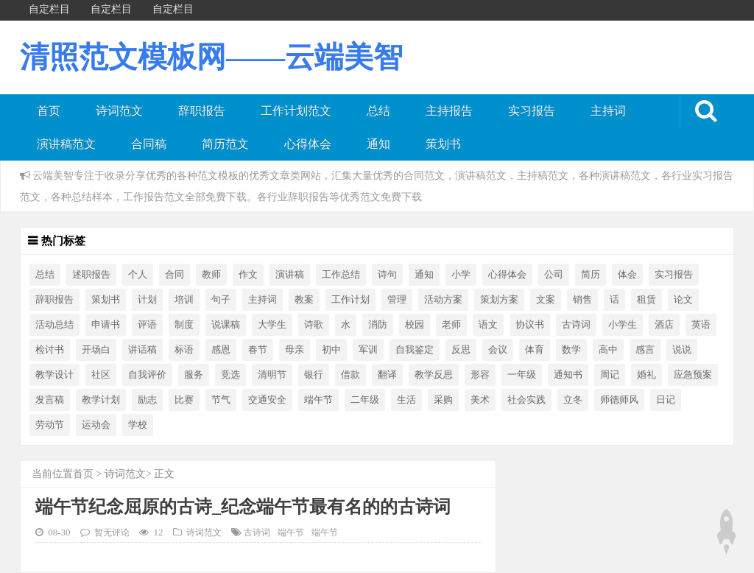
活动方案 (443, 300)
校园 (414, 325)
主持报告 (449, 111)
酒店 (664, 325)
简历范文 (225, 144)
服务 (193, 375)
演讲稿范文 (66, 144)
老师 (451, 325)
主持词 (608, 111)
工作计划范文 (296, 111)
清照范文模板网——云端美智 (211, 57)
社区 (100, 375)
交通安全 (267, 400)
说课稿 (225, 325)
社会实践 (526, 400)
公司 (553, 275)
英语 (701, 325)
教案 (304, 300)
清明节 (272, 375)
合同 (174, 275)
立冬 (572, 400)
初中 (331, 350)
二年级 (364, 400)
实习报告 (531, 111)
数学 (571, 350)
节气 (220, 400)
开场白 (96, 350)
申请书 (105, 325)
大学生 (272, 325)
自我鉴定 (414, 350)
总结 (378, 111)
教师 (211, 275)
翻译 (387, 375)
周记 (609, 375)
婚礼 (646, 375)
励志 (147, 400)
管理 (396, 300)
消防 (377, 325)
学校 (137, 425)
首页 (48, 111)
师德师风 (619, 400)
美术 (480, 400)
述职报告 (91, 275)
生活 (406, 400)
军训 (368, 350)
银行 (313, 375)
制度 (184, 325)
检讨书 (49, 350)
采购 (443, 400)
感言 (645, 350)
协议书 (529, 325)
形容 (480, 375)
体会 (627, 275)
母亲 (294, 350)
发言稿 (49, 400)
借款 (350, 375)
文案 (545, 300)
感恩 (220, 350)
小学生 (622, 325)
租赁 (646, 300)
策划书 (443, 144)
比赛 (184, 400)
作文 (248, 275)
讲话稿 (142, 350)
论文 (683, 300)
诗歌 (313, 325)
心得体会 (307, 144)
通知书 (568, 375)
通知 (378, 144)
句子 (220, 300)
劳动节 (49, 425)
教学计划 (101, 400)
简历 (590, 275)
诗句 (387, 275)
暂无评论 (112, 533)
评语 (147, 325)
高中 (608, 350)
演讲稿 (289, 275)
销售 (582, 300)
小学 (461, 275)
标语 (184, 350)
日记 (665, 400)
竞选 (230, 375)
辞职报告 (201, 111)
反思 (461, 350)
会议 (497, 350)
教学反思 (434, 375)
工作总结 (341, 275)
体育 (534, 350)
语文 (488, 325)
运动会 (96, 425)
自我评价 (147, 375)
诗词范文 (119, 111)
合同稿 (148, 144)
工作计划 (350, 300)
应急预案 (693, 375)
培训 (184, 300)
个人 (137, 275)
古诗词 (576, 325)
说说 (681, 350)
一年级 (521, 375)
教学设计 (54, 375)
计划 (147, 300)
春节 (257, 350)
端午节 (318, 400)
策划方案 (499, 300)
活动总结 (54, 325)
